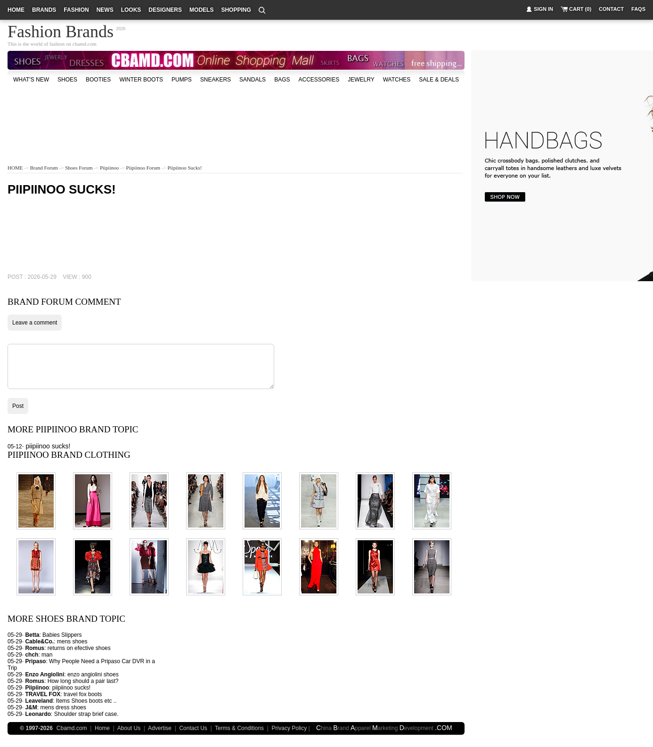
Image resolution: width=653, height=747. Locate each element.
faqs (638, 9)
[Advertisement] (236, 115)
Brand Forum (44, 168)
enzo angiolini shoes (93, 674)
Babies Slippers (62, 635)
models (201, 10)
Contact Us (193, 728)
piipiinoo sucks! (184, 168)
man (46, 654)
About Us (128, 728)
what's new (31, 79)
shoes (67, 79)
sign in (543, 9)
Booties (98, 79)
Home (102, 728)
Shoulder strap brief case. (86, 714)
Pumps (181, 79)
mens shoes (72, 641)
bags (282, 79)
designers (165, 10)
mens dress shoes (63, 707)
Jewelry (361, 79)
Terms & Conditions (239, 728)
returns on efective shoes (79, 648)
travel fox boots (83, 694)
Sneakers (215, 79)
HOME (15, 168)
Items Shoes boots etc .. (86, 701)
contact (611, 9)
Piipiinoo (109, 168)
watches (397, 79)
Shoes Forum (78, 168)
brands (44, 10)
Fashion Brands (61, 30)
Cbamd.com (72, 728)
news (105, 10)
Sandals (252, 79)
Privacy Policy (289, 728)
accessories (318, 79)
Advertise (159, 728)
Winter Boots (141, 79)
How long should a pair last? (83, 681)
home (16, 10)
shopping (236, 10)
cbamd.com (85, 44)
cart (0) (580, 9)
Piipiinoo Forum (143, 168)
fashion (76, 10)
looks (131, 10)
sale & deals (439, 79)
